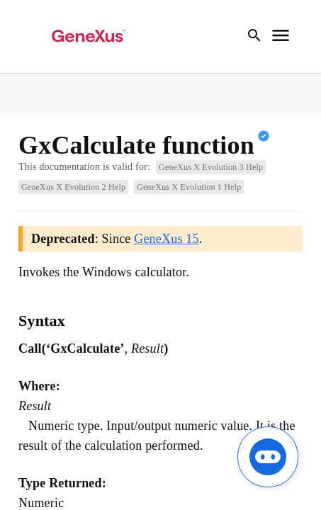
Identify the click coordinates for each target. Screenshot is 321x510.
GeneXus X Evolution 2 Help (73, 187)
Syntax (41, 320)
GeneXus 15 (166, 239)
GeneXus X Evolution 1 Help (189, 187)
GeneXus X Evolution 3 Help (211, 167)
